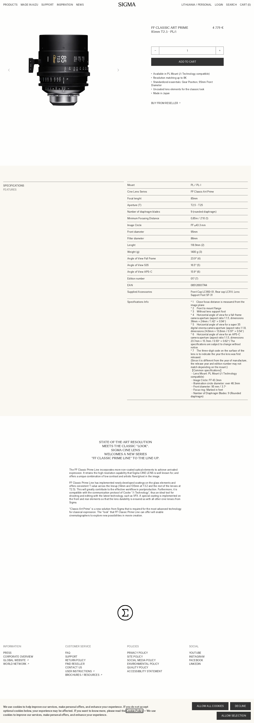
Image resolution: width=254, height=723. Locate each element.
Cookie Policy (134, 711)
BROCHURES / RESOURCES (82, 674)
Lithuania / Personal (197, 4)
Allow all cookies (210, 706)
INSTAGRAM (196, 656)
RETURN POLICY (75, 660)
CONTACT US (73, 667)
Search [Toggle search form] (231, 4)
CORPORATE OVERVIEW (18, 656)
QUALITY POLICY (137, 667)
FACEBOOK (196, 660)
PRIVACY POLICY (137, 652)
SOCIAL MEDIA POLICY (141, 660)
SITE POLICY (135, 656)
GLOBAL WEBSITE (14, 660)
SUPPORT (71, 656)
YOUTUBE (195, 652)
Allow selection (233, 715)
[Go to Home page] (127, 4)
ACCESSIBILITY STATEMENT (144, 671)
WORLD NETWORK (14, 663)
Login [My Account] (219, 4)
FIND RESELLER (75, 663)
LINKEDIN (195, 663)
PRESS (7, 652)
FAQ (67, 652)
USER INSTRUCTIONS (78, 671)
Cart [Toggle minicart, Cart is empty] (245, 4)
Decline (240, 706)
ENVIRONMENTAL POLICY (143, 663)
